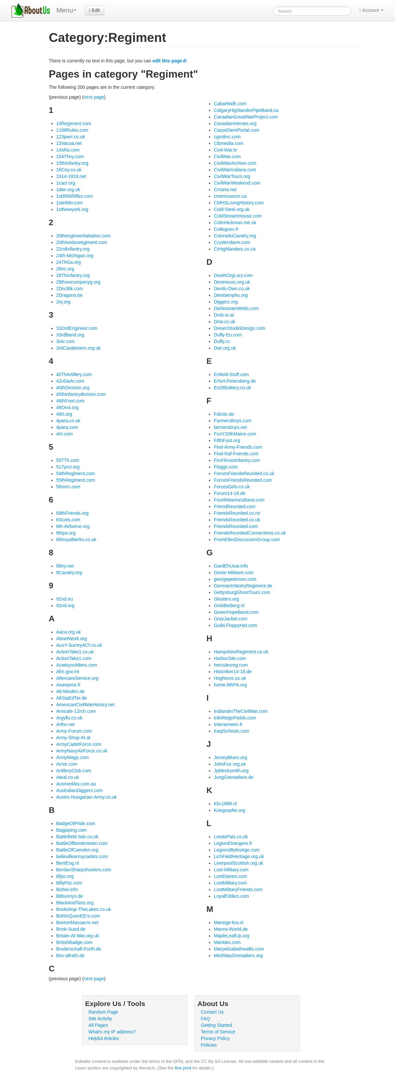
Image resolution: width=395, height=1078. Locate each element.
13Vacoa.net (69, 143)
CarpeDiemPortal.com (236, 130)
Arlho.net (65, 724)
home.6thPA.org (230, 684)
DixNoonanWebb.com (236, 308)
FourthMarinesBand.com (239, 500)
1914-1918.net (71, 176)
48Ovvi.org (67, 407)
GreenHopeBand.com (236, 612)
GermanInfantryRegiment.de (243, 585)
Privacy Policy (215, 1038)
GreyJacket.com (230, 618)
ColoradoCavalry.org (235, 235)
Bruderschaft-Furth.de (78, 949)
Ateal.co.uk (67, 777)
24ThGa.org (68, 262)
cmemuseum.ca (230, 196)
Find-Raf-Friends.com (236, 453)
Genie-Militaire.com (234, 572)
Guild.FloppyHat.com (235, 625)
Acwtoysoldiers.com (76, 665)
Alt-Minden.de (70, 691)
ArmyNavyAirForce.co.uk (81, 750)
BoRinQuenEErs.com (78, 916)
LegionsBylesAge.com (237, 849)
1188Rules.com (72, 130)
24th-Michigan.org (74, 255)
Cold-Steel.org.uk (232, 209)
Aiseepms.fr (68, 684)
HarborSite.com (230, 658)
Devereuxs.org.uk (232, 282)
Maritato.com (227, 942)
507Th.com (67, 460)
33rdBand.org (70, 334)
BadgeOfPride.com (75, 823)
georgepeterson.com (235, 579)
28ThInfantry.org (73, 275)
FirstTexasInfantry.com (237, 460)
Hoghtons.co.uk (230, 678)
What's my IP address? (112, 1031)
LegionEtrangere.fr (233, 843)
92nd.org (65, 605)
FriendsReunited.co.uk (237, 519)
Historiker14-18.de (233, 671)
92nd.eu (64, 599)
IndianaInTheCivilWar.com (241, 711)
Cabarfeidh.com (230, 103)
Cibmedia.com (228, 143)
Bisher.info (67, 889)
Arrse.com (66, 764)
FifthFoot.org (227, 440)
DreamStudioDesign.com (239, 328)
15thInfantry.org (72, 163)
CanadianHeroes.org (235, 123)
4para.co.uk (68, 420)
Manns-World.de (231, 929)
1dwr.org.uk (68, 189)
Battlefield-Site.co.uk (77, 836)
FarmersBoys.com (233, 420)
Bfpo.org (65, 876)
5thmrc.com (68, 486)
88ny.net (65, 566)
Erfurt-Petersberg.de (235, 381)
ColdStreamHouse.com (238, 216)
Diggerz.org (226, 301)
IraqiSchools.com (231, 731)
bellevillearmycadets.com (82, 856)
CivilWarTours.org (232, 176)
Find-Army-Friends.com (238, 447)
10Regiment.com (73, 123)
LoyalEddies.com (231, 896)
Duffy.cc (222, 341)
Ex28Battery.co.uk (232, 387)
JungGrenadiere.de (234, 777)
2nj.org (63, 301)
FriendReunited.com (235, 506)
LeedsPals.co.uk (231, 836)
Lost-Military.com (231, 869)
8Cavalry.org (69, 572)
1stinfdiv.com (69, 202)
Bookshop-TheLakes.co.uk (83, 909)
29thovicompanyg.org (78, 282)
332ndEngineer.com (77, 328)
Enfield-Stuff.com (231, 374)
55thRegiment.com (75, 480)
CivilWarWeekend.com (237, 183)
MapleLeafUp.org (231, 935)
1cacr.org (65, 183)
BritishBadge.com (74, 942)
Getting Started (216, 1025)
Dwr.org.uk (225, 348)
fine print (183, 1067)
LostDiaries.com (230, 876)
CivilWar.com (227, 156)
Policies (209, 1045)
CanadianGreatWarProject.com (246, 117)
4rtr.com (64, 433)
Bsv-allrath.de (70, 955)
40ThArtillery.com (74, 374)
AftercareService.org (77, 678)
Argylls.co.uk (69, 717)
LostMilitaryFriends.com (238, 889)
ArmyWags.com (72, 757)
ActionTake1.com (74, 658)
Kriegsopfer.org (229, 810)
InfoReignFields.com (235, 717)
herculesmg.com (231, 665)
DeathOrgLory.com (233, 275)
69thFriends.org (72, 513)
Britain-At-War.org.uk (77, 935)
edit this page (167, 60)
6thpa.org (66, 533)
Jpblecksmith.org (231, 770)
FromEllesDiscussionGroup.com (247, 539)
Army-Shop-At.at (73, 737)
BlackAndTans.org (75, 902)
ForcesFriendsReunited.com (243, 480)
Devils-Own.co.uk (232, 288)
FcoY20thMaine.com (235, 433)
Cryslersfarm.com (232, 242)
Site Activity (100, 1018)
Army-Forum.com (74, 731)
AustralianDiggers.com (79, 790)
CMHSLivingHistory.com (239, 202)
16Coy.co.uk (69, 169)
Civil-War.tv (225, 150)
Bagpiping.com (71, 830)
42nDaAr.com (70, 381)
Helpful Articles (104, 1038)
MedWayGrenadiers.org (238, 955)
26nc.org (65, 268)
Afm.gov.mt (67, 671)
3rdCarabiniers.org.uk (78, 348)
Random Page (103, 1012)
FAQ (205, 1018)
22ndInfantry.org (73, 249)
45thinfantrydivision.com (81, 394)
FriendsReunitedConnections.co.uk (250, 533)
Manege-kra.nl (229, 922)
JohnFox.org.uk (230, 764)
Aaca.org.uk (68, 632)
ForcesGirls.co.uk (232, 486)
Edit (94, 10)
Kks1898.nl (225, 803)
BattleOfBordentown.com (82, 843)
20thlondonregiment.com (81, 242)
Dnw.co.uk (224, 321)
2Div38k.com (69, 288)
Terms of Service (218, 1031)
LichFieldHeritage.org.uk (239, 856)
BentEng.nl (67, 863)
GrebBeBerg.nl (229, 605)
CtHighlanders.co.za (235, 249)
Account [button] (371, 10)
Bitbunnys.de (69, 896)
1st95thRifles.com (74, 196)
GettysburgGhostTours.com (242, 592)
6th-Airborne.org (73, 526)
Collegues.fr (226, 229)
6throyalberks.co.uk (76, 539)
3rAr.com (65, 341)
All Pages (98, 1025)
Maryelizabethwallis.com (239, 949)
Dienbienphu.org (231, 295)
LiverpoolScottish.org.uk (238, 863)
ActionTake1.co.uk (75, 651)
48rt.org (64, 414)
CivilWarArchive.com (235, 163)
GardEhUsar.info (231, 566)
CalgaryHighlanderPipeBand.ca (246, 110)
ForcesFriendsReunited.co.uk (244, 473)
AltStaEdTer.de (71, 698)
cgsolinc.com (227, 136)
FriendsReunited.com (236, 526)
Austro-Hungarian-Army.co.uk (86, 797)
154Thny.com (70, 156)
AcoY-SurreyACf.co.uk (79, 645)
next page (94, 97)
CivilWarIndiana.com (235, 169)
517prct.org (68, 466)
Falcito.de (224, 414)
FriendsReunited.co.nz (237, 513)
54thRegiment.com (75, 473)
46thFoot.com (70, 400)
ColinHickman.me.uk (235, 222)
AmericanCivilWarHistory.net (85, 704)
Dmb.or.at (224, 315)
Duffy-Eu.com (228, 334)
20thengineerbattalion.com (83, 235)
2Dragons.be (69, 295)
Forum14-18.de (230, 493)
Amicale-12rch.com (76, 711)
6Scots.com (68, 519)
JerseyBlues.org (230, 757)
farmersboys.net (230, 427)
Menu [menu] (66, 10)
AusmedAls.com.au (76, 783)
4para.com (67, 427)
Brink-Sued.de (71, 929)
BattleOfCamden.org (77, 849)
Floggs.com (226, 466)
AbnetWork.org (71, 638)
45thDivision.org (72, 387)
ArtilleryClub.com (73, 770)
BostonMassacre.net (77, 922)
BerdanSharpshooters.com (83, 869)
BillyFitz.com (69, 883)
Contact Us (212, 1012)
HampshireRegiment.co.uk (241, 651)
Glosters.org (226, 599)
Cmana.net (225, 189)
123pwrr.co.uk (70, 136)
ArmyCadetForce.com (78, 744)
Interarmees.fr (228, 724)
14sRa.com (68, 150)
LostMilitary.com (230, 883)
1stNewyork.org (72, 209)
